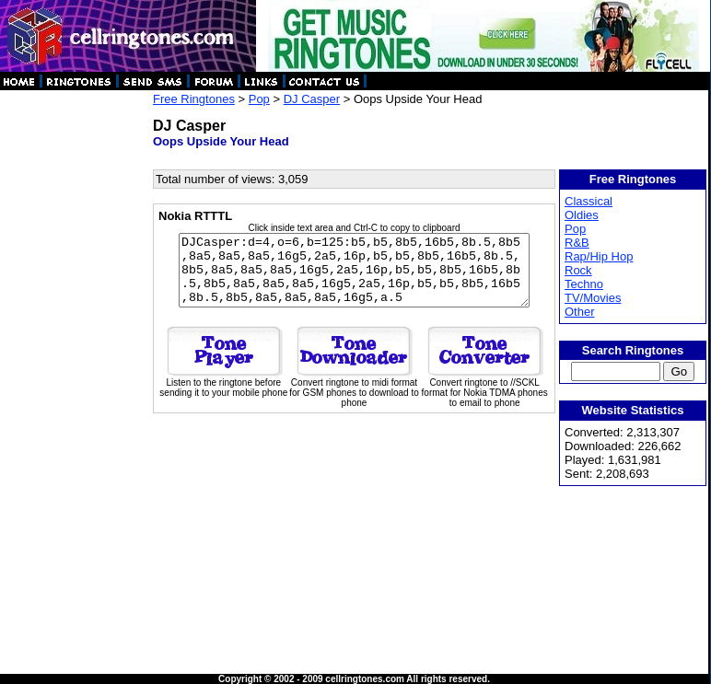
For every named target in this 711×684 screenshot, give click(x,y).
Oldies (582, 215)
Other (580, 312)
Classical (589, 201)
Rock (579, 270)
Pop (259, 99)
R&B (577, 242)
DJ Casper (312, 99)
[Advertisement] (75, 368)
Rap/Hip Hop (599, 256)
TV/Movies (593, 298)
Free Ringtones (194, 99)
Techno (584, 284)
